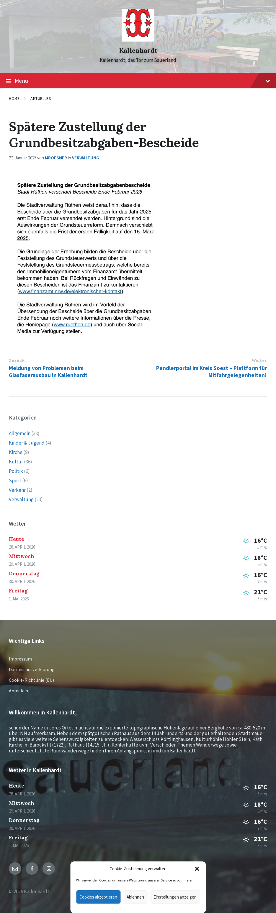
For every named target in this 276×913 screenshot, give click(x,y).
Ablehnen (135, 897)
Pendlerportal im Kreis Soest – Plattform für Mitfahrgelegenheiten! (211, 371)
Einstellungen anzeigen (175, 897)
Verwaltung (85, 158)
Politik (16, 471)
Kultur (16, 461)
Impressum (20, 659)
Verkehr (17, 490)
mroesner (56, 158)
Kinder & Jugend (27, 443)
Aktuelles (40, 98)
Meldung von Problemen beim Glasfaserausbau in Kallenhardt (48, 371)
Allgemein (19, 433)
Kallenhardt (138, 51)
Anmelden (19, 691)
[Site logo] (138, 40)
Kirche (15, 452)
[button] (197, 869)
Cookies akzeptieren (98, 897)
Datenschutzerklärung (32, 669)
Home (14, 98)
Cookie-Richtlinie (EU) (31, 680)
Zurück (17, 360)
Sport (15, 480)
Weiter (259, 360)
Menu (138, 81)
